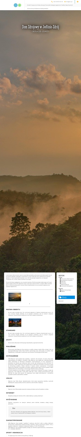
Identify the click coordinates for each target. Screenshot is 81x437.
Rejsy (66, 5)
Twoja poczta (34, 5)
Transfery (63, 5)
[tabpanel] (14, 297)
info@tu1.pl (69, 1)
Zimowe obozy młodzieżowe (33, 8)
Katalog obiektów (44, 8)
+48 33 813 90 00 (58, 1)
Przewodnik (47, 5)
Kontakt (29, 5)
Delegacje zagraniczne (56, 5)
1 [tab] (29, 304)
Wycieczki (70, 5)
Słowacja (43, 5)
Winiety (39, 5)
